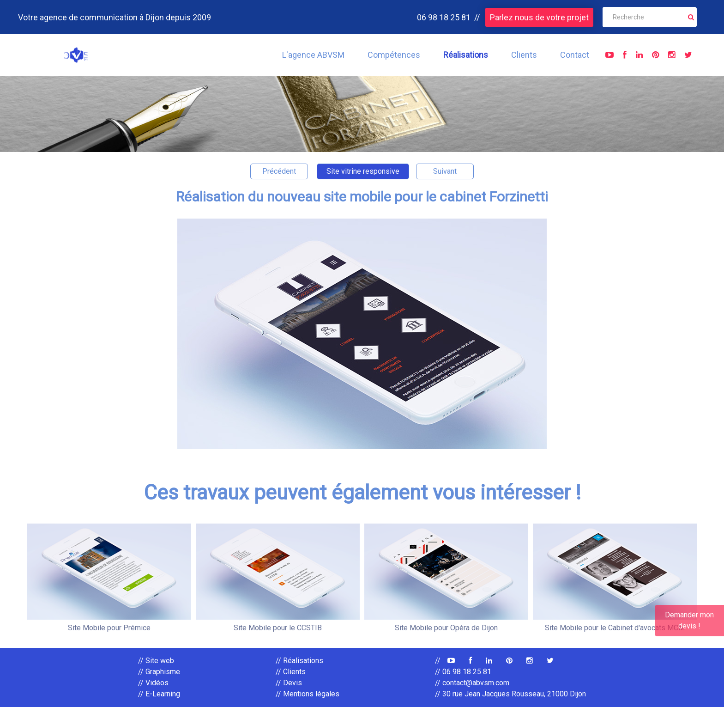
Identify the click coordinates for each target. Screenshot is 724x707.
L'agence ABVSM (313, 55)
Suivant (445, 171)
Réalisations (465, 55)
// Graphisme (159, 671)
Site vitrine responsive (362, 171)
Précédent (279, 171)
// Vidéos (153, 682)
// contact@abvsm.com (472, 682)
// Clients (291, 671)
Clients (524, 55)
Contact (574, 55)
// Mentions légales (307, 693)
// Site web (156, 660)
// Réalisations (299, 660)
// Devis (289, 682)
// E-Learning (159, 693)
